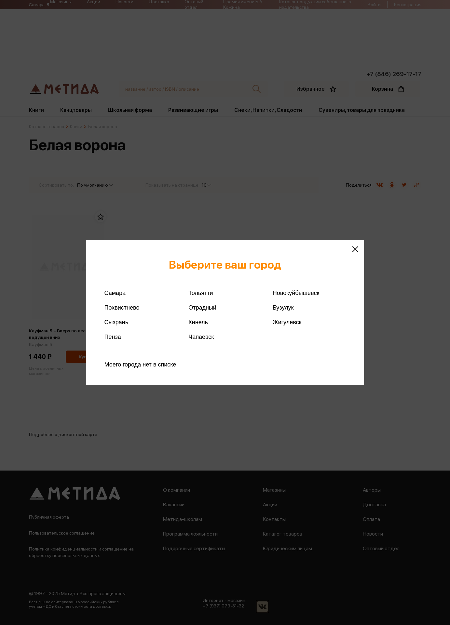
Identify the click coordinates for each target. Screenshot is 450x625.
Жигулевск (287, 322)
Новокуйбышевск (296, 293)
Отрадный (202, 307)
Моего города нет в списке (140, 364)
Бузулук (283, 307)
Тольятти (200, 293)
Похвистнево (122, 307)
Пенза (112, 337)
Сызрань (116, 322)
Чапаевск (201, 337)
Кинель (198, 322)
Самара (115, 293)
